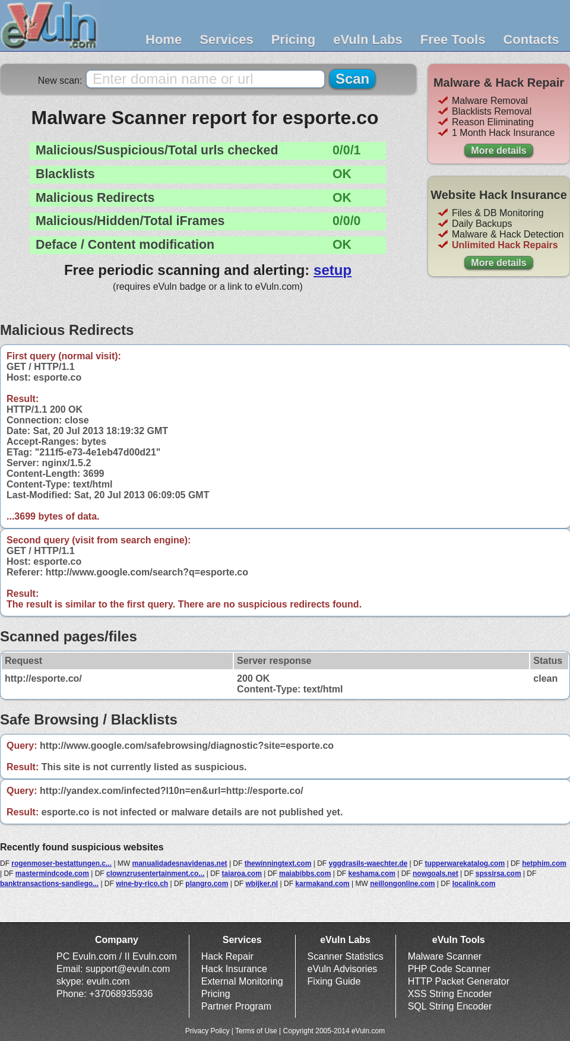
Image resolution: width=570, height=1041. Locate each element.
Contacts (531, 39)
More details (498, 150)
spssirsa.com (498, 873)
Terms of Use (256, 1031)
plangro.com (206, 883)
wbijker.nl (262, 883)
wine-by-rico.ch (142, 883)
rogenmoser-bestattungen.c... (61, 863)
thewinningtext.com (278, 863)
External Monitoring (242, 981)
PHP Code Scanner (449, 969)
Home (163, 39)
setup (333, 270)
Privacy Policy (207, 1031)
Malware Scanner (445, 956)
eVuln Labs (368, 39)
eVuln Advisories (343, 969)
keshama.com (372, 873)
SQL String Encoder (450, 1006)
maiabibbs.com (305, 873)
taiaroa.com (242, 873)
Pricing (293, 39)
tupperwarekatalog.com (465, 863)
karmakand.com (322, 883)
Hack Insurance (234, 969)
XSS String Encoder (450, 994)
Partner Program (236, 1006)
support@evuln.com (128, 969)
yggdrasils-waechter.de (368, 863)
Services (227, 39)
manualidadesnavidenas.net (179, 863)
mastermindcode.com (52, 873)
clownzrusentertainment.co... (155, 873)
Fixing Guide (334, 981)
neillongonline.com (402, 883)
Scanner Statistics (346, 956)
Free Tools (453, 39)
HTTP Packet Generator (458, 981)
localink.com (474, 883)
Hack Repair (227, 956)
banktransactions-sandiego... (49, 883)
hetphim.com (544, 863)
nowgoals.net (435, 873)
